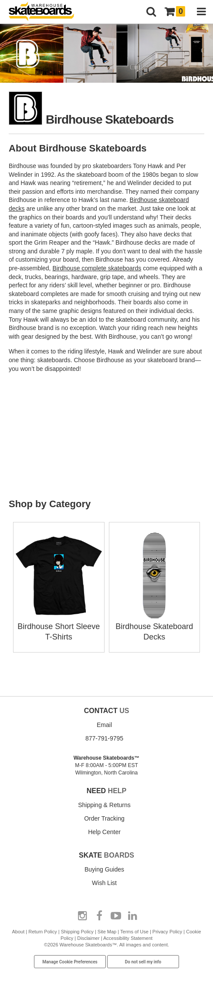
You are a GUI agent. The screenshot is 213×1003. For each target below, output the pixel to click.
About (18, 931)
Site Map (107, 931)
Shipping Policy (77, 931)
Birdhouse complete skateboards (96, 268)
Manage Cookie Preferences (70, 961)
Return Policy (42, 931)
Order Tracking (104, 818)
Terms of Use (134, 931)
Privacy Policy (167, 931)
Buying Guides (104, 869)
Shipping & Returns (104, 804)
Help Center (104, 831)
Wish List (104, 882)
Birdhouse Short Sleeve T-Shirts (59, 626)
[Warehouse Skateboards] (46, 12)
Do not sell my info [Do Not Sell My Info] (143, 961)
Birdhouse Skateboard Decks (155, 626)
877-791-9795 (104, 738)
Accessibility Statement (127, 938)
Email (104, 724)
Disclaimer (88, 938)
